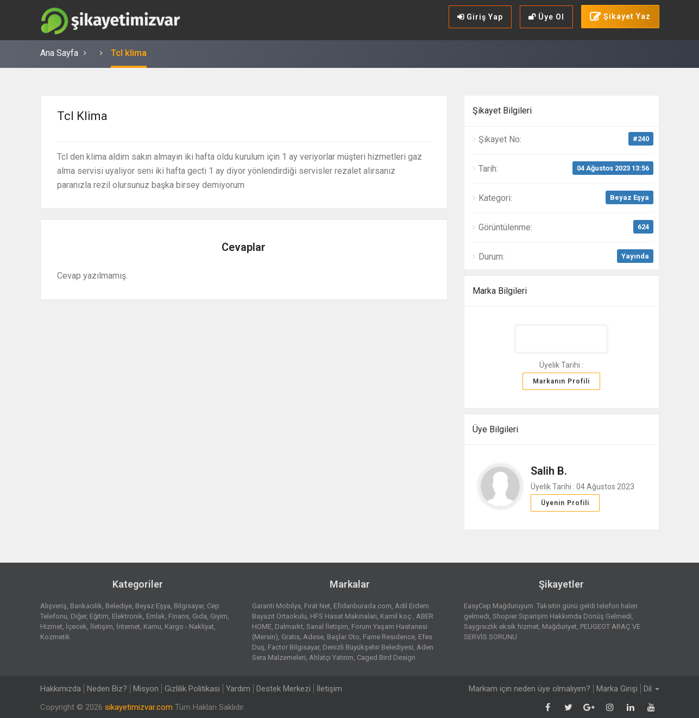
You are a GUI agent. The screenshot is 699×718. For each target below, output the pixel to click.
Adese (313, 637)
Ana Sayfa (59, 53)
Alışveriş (53, 606)
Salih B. (549, 470)
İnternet (128, 626)
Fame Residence (389, 637)
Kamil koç (396, 616)
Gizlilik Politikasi (192, 689)
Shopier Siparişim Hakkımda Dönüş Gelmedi (562, 616)
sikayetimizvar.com (139, 707)
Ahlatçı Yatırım (331, 657)
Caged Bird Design (386, 657)
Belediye (118, 606)
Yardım (238, 689)
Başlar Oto (343, 637)
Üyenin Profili (565, 503)
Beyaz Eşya (629, 197)
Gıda (199, 616)
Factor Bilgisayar (293, 647)
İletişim (101, 626)
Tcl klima (129, 53)
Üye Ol (546, 16)
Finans (178, 616)
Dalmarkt (289, 626)
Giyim (219, 616)
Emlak (155, 616)
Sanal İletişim (327, 626)
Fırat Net (317, 606)
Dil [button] (651, 689)
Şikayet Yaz (620, 16)
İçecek (76, 626)
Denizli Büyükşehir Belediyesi (368, 647)
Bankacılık (86, 606)
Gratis (290, 637)
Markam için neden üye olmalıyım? (529, 689)
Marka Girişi (617, 689)
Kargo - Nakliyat (189, 626)
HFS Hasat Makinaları (343, 616)
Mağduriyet (559, 626)
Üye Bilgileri (495, 429)
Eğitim (99, 616)
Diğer (78, 616)
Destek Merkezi (283, 689)
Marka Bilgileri (500, 291)
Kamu (152, 626)
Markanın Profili (561, 381)
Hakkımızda (60, 689)
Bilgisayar (189, 606)
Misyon (146, 689)
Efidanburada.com (362, 606)
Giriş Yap (480, 16)
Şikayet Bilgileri (502, 110)
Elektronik (127, 616)
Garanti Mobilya (276, 606)
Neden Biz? (107, 689)
